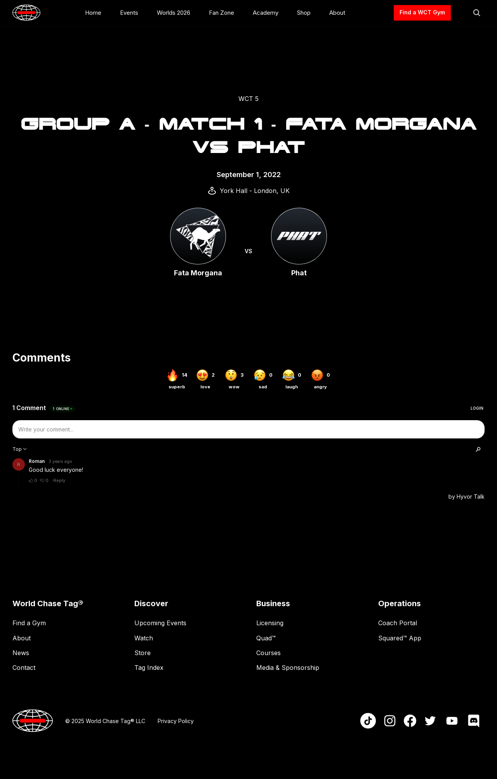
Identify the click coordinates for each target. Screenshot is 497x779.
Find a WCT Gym (422, 12)
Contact (23, 667)
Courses (268, 653)
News (20, 653)
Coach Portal (397, 623)
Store (142, 653)
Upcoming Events (160, 623)
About (21, 638)
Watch (143, 638)
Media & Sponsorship (287, 667)
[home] (26, 13)
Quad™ (266, 638)
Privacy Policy (176, 721)
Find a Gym (29, 623)
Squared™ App (399, 638)
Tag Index (148, 667)
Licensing (269, 623)
